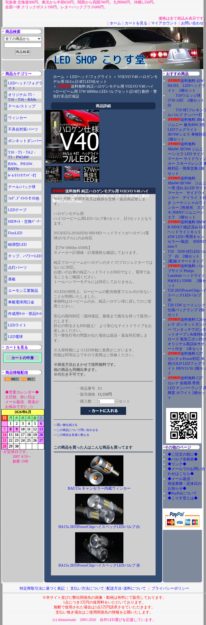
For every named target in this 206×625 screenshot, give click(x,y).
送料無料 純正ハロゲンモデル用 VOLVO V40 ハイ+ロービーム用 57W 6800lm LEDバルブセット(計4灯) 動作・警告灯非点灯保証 (105, 91)
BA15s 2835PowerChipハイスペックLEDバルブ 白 (99, 527)
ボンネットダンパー (25, 141)
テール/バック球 (21, 187)
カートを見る (136, 23)
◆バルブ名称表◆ (183, 459)
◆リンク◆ (177, 464)
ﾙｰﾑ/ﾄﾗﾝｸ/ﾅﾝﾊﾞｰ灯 (22, 175)
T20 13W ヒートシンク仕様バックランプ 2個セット (186, 310)
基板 (12, 279)
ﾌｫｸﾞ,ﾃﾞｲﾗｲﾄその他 (23, 198)
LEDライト (17, 325)
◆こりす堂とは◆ (183, 498)
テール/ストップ (21, 106)
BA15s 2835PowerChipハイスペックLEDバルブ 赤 (99, 565)
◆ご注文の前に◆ (183, 454)
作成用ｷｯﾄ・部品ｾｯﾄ (25, 314)
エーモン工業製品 (23, 291)
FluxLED (15, 233)
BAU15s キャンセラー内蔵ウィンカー (99, 488)
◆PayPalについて (182, 493)
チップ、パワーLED (25, 256)
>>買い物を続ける (66, 424)
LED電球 (15, 337)
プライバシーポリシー (170, 588)
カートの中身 (22, 358)
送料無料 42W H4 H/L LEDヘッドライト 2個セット (186, 85)
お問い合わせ (192, 23)
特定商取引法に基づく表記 (42, 588)
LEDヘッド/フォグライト (91, 77)
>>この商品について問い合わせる (76, 429)
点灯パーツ (17, 268)
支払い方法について (87, 588)
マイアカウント (164, 23)
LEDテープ (17, 210)
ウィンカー (17, 118)
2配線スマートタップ (185, 261)
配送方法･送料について (126, 588)
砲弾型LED (17, 245)
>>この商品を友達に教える (71, 434)
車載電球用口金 (21, 302)
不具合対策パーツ (23, 129)
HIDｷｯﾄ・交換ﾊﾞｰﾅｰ (24, 222)
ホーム (115, 23)
